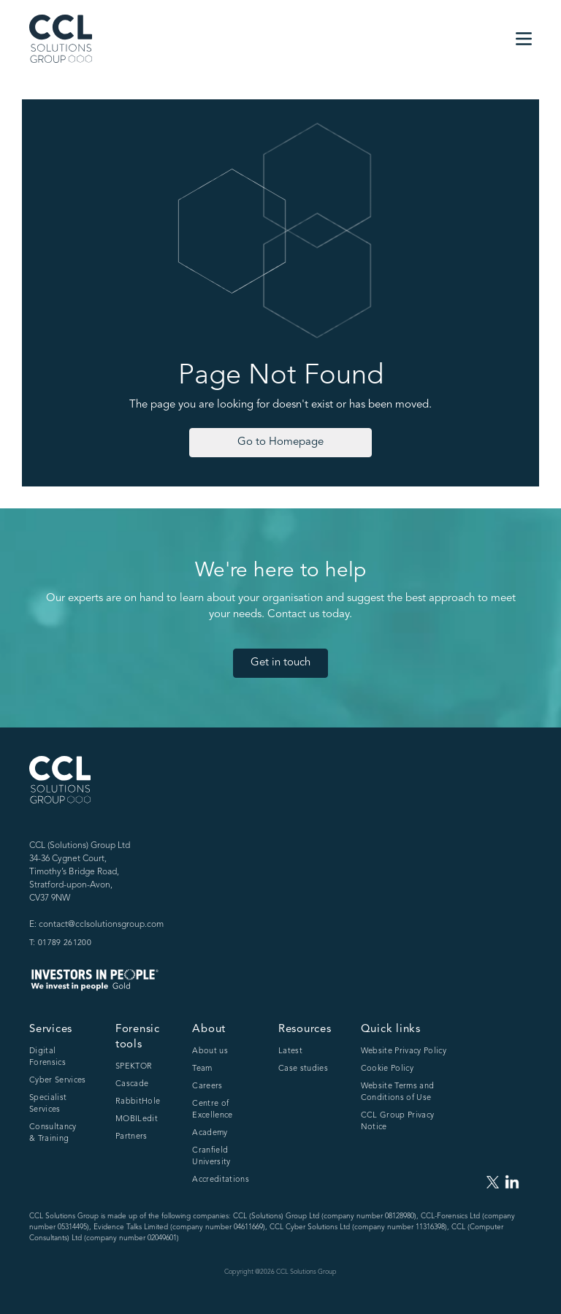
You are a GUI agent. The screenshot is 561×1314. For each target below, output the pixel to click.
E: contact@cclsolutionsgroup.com (96, 924)
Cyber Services (57, 1081)
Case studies (303, 1069)
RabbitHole (137, 1102)
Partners (131, 1137)
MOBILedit (136, 1119)
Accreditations (220, 1180)
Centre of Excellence (212, 1110)
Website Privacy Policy (403, 1051)
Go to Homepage (280, 442)
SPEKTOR (133, 1067)
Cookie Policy (387, 1069)
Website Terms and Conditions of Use (398, 1092)
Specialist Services (47, 1104)
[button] (524, 38)
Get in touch (280, 662)
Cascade (131, 1084)
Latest (290, 1051)
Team (202, 1069)
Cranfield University (211, 1156)
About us (210, 1051)
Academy (209, 1133)
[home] (60, 39)
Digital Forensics (47, 1057)
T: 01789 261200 (60, 943)
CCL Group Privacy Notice (398, 1121)
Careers (207, 1086)
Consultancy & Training (53, 1133)
